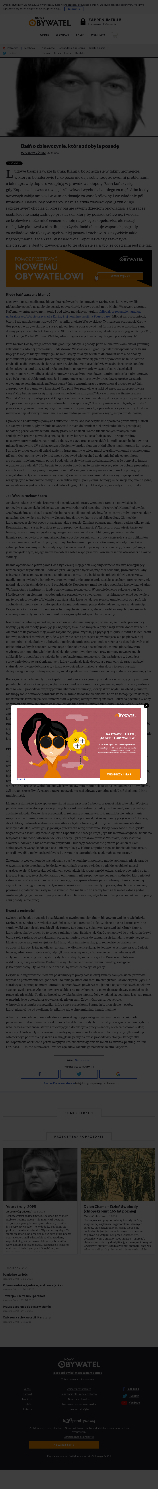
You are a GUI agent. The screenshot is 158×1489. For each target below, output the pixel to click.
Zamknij (21, 779)
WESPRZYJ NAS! (120, 774)
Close (146, 705)
